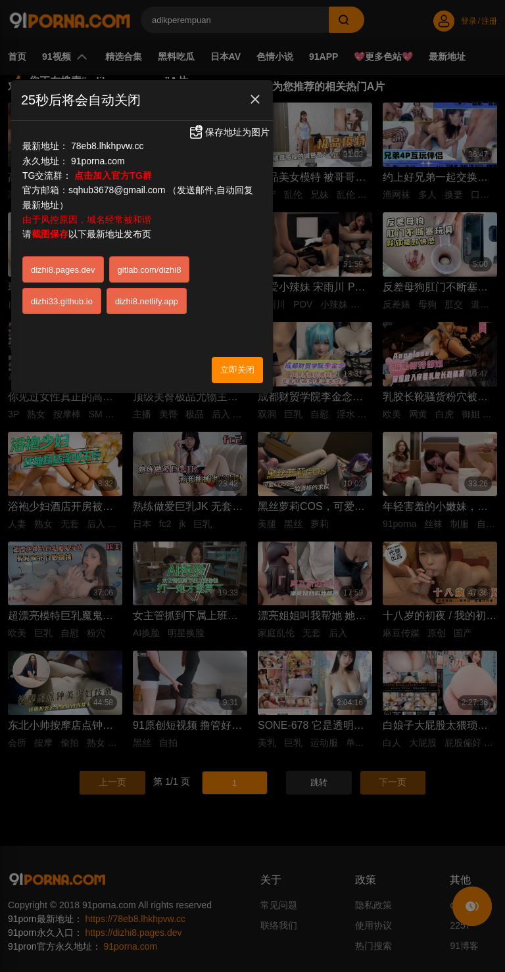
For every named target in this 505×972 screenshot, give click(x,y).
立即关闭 (237, 370)
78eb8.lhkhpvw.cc (107, 146)
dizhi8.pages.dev (63, 270)
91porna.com (98, 161)
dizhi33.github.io (62, 301)
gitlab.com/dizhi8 (149, 270)
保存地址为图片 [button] (229, 132)
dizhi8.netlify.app (146, 301)
